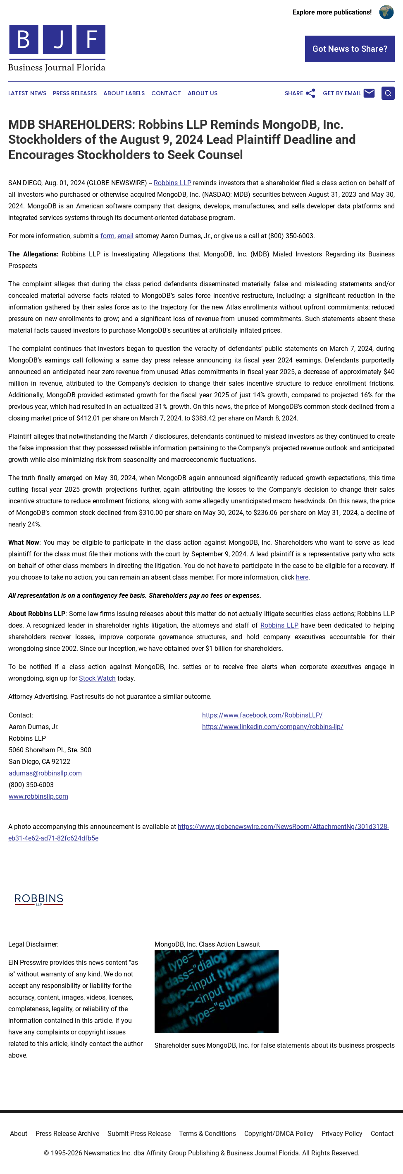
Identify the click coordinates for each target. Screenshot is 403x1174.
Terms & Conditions (207, 1134)
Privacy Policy (342, 1134)
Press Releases (75, 93)
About (18, 1134)
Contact (166, 93)
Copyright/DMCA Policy (278, 1134)
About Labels (124, 93)
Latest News (27, 93)
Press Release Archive (67, 1134)
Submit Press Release (139, 1134)
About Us (202, 93)
